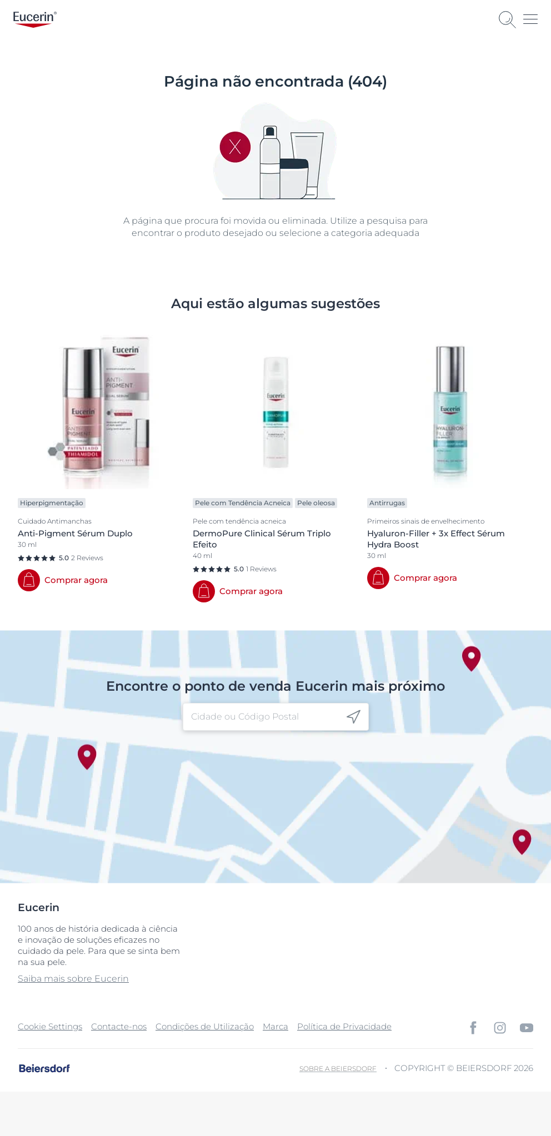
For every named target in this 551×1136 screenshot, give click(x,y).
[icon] (353, 717)
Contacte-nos (119, 1026)
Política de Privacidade (344, 1026)
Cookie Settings (50, 1026)
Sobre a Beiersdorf (338, 1068)
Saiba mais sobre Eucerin (73, 978)
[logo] (35, 20)
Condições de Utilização (205, 1026)
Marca (275, 1026)
